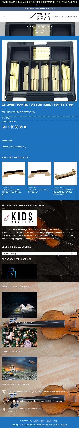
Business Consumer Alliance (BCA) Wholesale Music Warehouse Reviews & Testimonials (39, 393)
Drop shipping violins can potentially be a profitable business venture (36, 401)
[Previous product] (42, 31)
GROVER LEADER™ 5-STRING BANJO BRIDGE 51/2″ (11, 192)
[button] (3, 16)
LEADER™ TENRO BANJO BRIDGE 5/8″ (38, 191)
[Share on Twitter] (12, 127)
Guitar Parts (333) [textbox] (38, 254)
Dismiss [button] (39, 5)
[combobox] (39, 253)
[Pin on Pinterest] (21, 127)
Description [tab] (7, 141)
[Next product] (37, 31)
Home (30, 26)
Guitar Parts (44, 26)
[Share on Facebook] (8, 127)
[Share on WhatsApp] (4, 127)
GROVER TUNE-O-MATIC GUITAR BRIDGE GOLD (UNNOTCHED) (64, 192)
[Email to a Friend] (16, 127)
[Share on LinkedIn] (25, 127)
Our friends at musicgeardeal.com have (24, 409)
